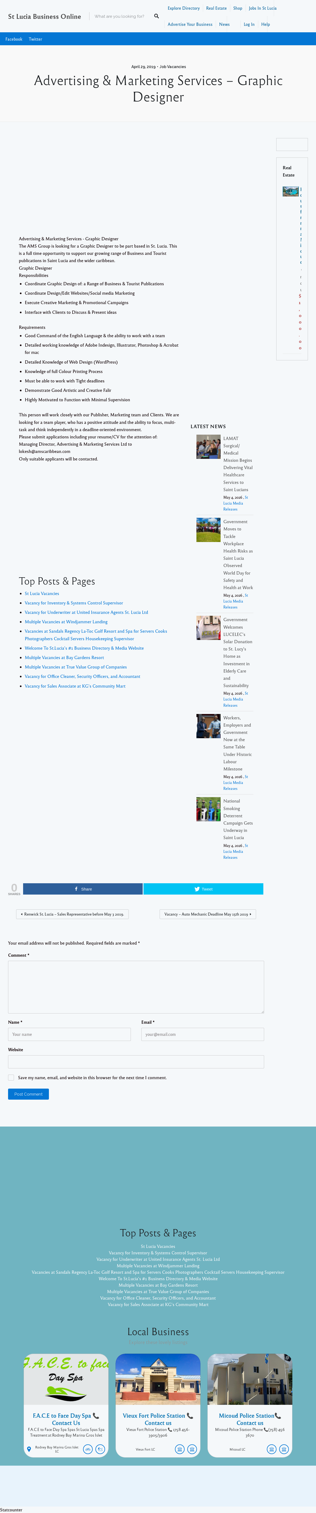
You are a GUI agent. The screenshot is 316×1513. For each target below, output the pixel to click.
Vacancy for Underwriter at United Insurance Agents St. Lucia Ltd (86, 612)
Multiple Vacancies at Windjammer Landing (66, 621)
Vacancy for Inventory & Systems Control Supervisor (74, 603)
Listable (175, 1490)
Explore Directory (184, 7)
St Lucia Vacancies (42, 593)
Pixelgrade (196, 1490)
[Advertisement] (136, 186)
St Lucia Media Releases (235, 503)
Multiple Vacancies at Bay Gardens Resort (64, 657)
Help (265, 24)
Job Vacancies (173, 67)
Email (148, 1022)
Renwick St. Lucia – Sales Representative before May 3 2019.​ (74, 914)
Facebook (13, 38)
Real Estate (216, 7)
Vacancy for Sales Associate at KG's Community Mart (75, 686)
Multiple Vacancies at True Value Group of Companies (76, 667)
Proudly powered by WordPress (135, 1490)
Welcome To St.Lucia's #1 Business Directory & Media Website (84, 648)
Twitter (35, 38)
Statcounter (11, 1509)
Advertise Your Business (190, 24)
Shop (237, 7)
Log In (249, 24)
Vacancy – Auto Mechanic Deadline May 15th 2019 (206, 914)
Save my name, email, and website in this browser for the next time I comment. (92, 1077)
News (224, 24)
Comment (19, 955)
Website (15, 1049)
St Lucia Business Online (44, 16)
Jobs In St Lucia (263, 7)
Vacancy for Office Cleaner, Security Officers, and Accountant (82, 676)
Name (15, 1022)
